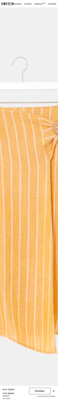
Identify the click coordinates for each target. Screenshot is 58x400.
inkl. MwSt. (6, 398)
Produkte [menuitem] (27, 4)
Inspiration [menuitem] (39, 4)
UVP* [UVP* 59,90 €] (8, 393)
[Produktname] (16, 389)
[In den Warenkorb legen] (40, 391)
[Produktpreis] (16, 396)
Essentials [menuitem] (52, 4)
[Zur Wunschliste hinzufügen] (54, 391)
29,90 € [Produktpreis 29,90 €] (6, 396)
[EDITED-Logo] (7, 3)
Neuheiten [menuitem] (17, 4)
